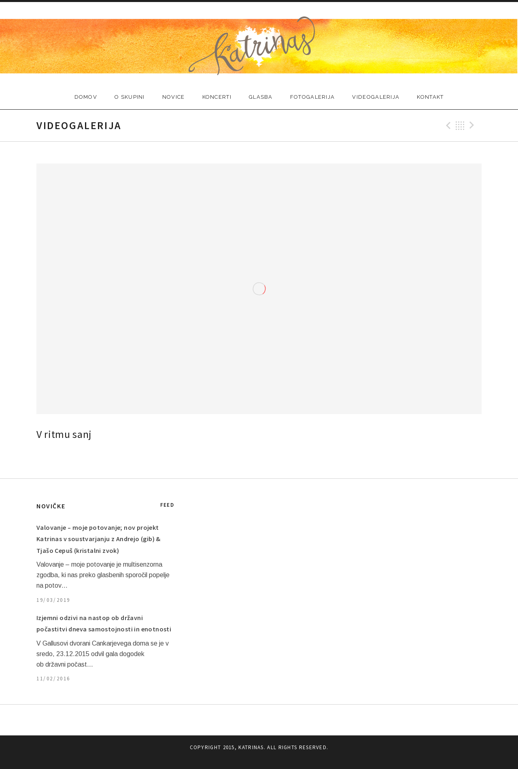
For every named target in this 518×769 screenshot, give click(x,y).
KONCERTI (216, 97)
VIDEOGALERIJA (375, 97)
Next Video (473, 125)
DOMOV (86, 97)
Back (460, 125)
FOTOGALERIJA (312, 97)
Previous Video (447, 125)
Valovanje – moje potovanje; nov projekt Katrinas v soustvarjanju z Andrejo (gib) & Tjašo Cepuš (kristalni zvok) (98, 538)
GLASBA (261, 97)
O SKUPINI (130, 97)
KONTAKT (430, 97)
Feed (167, 504)
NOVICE (173, 97)
